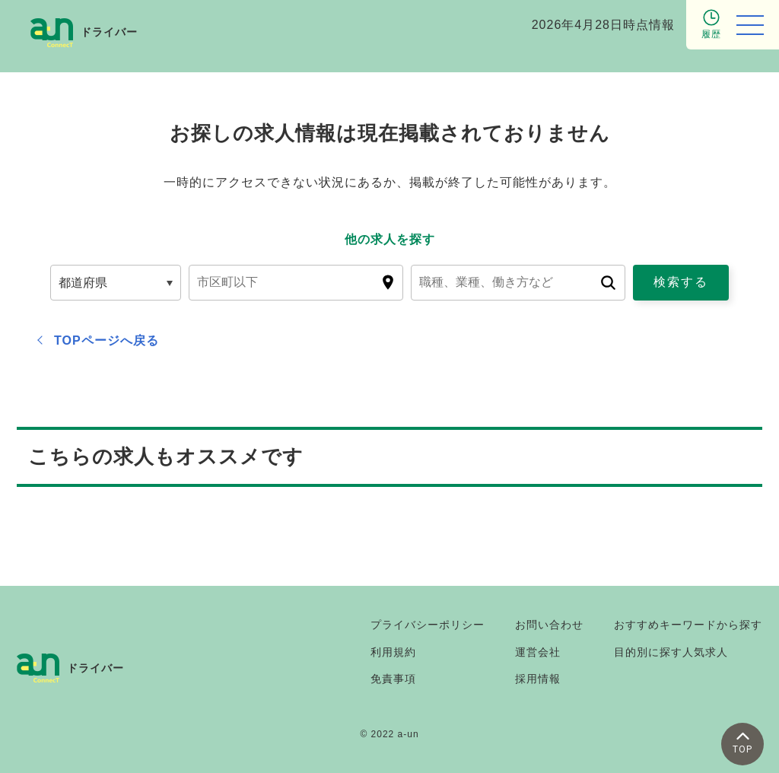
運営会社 (538, 652)
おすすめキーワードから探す (688, 625)
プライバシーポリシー (427, 625)
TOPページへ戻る (106, 340)
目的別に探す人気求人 (671, 652)
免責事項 (393, 679)
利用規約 (393, 652)
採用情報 (538, 679)
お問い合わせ (549, 625)
